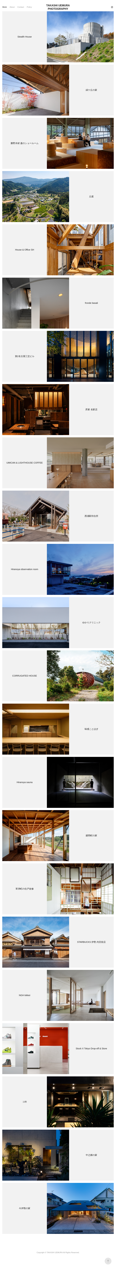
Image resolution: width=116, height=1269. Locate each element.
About (12, 7)
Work (4, 7)
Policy (29, 7)
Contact (20, 7)
